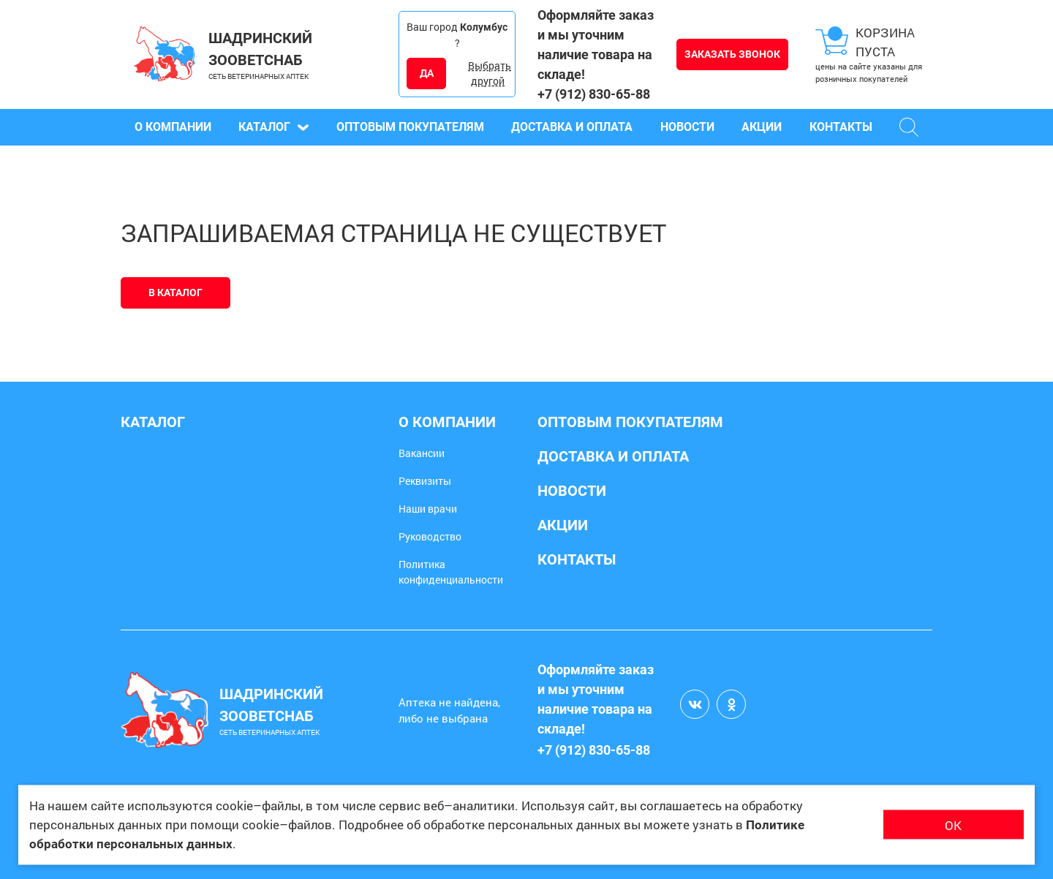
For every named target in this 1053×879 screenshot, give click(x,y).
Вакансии (422, 453)
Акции (761, 127)
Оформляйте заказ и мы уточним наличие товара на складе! (595, 44)
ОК (953, 824)
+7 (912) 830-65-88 (593, 94)
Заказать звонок (732, 54)
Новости (687, 127)
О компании (173, 127)
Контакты (840, 127)
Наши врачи (428, 509)
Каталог (273, 127)
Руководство (430, 536)
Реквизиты (425, 481)
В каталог (175, 292)
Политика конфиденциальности (451, 571)
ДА (427, 73)
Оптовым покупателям (410, 127)
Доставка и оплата (572, 127)
